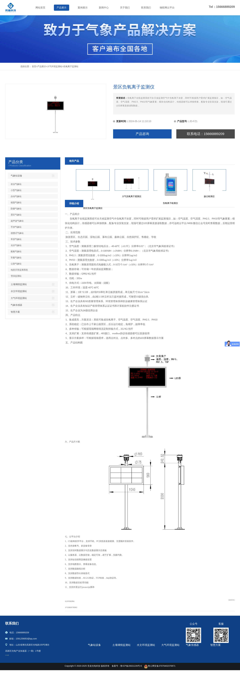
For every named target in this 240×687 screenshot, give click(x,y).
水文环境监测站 (19, 291)
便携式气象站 (17, 233)
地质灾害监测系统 (19, 270)
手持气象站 (16, 227)
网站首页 (40, 7)
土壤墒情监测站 (19, 284)
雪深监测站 (16, 276)
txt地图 (8, 656)
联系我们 (146, 7)
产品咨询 (142, 134)
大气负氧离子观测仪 (75, 607)
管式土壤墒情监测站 (122, 657)
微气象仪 (190, 652)
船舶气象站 (16, 251)
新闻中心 (104, 7)
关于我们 (125, 7)
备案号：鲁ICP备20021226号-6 (127, 682)
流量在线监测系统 (145, 666)
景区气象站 (16, 214)
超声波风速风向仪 (194, 657)
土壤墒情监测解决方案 (221, 652)
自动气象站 (16, 196)
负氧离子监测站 (70, 66)
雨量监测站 (142, 652)
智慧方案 (15, 312)
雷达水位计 (142, 661)
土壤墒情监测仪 (119, 652)
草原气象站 (16, 239)
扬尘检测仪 (166, 652)
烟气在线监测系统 (169, 670)
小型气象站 (16, 190)
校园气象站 (16, 202)
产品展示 (61, 7)
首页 (34, 66)
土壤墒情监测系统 (120, 661)
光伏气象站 (16, 245)
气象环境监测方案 (218, 666)
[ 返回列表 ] (229, 601)
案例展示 (83, 7)
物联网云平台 (167, 7)
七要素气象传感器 (194, 670)
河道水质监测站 (144, 657)
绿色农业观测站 (217, 661)
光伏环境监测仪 (193, 666)
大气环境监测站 (54, 66)
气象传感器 (16, 305)
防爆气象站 (16, 208)
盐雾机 (164, 661)
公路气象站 (16, 263)
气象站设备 (16, 175)
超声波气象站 (17, 221)
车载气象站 (16, 257)
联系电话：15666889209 (205, 134)
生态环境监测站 (73, 601)
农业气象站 (16, 184)
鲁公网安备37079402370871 (159, 682)
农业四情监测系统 (218, 657)
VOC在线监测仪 (169, 666)
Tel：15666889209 (222, 6)
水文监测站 (142, 670)
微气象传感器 (192, 661)
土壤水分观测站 (119, 666)
